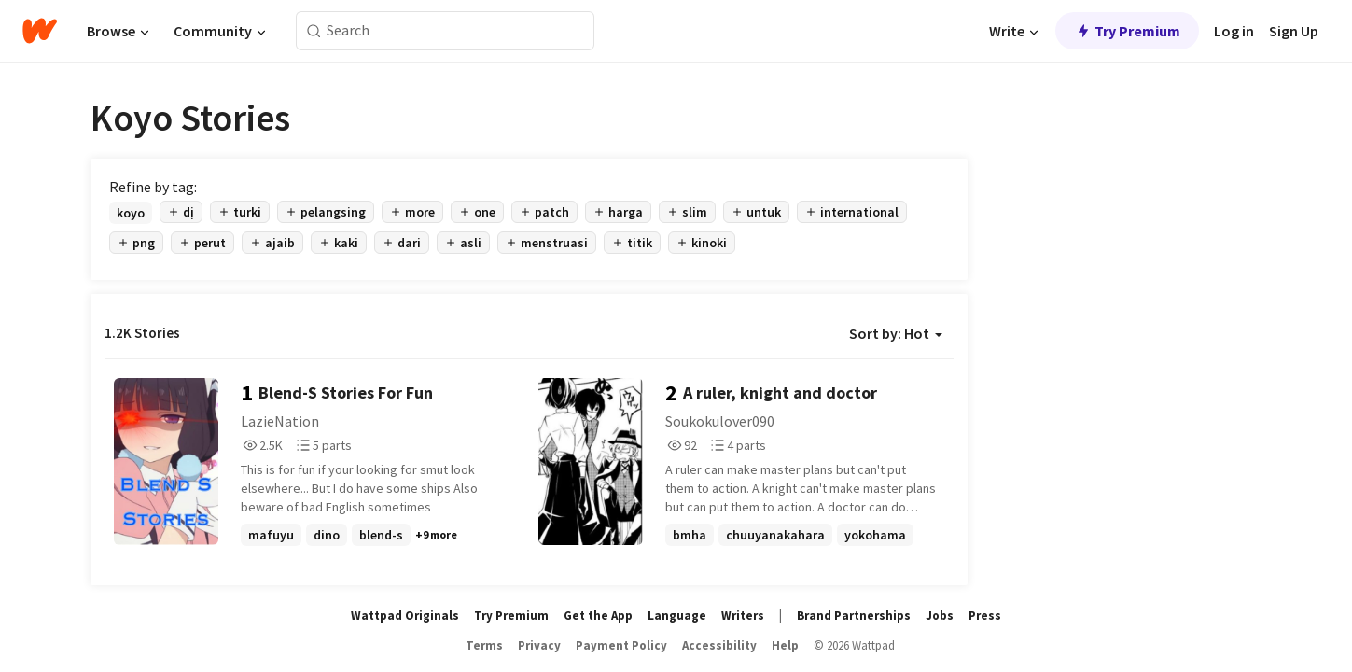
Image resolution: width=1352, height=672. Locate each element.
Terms (484, 645)
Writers (742, 615)
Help (785, 645)
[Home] (39, 31)
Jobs (940, 615)
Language (677, 615)
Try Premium (1127, 30)
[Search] (314, 31)
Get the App (598, 615)
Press (985, 615)
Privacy (539, 645)
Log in (1234, 30)
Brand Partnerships (854, 615)
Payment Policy (621, 645)
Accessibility (719, 645)
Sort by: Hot (895, 333)
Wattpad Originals (405, 615)
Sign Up (1293, 30)
